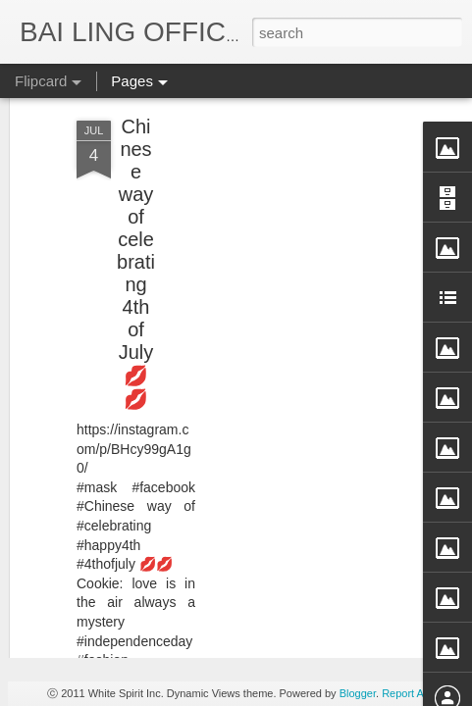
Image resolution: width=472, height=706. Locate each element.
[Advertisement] (303, 153)
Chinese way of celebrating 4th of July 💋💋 (136, 163)
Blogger (358, 693)
